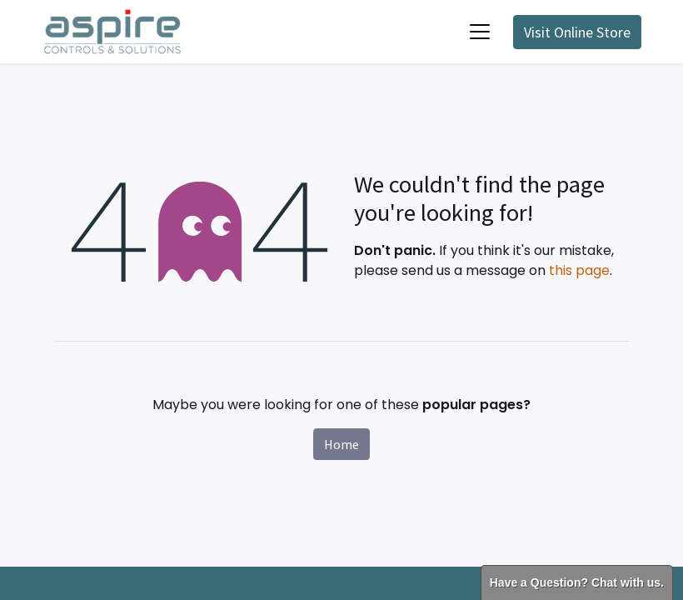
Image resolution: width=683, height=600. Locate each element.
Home (341, 444)
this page (579, 270)
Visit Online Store (577, 32)
